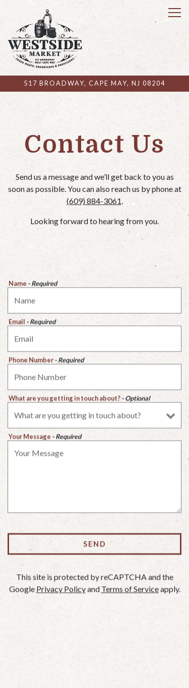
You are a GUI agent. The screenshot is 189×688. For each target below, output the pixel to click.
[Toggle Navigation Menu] (174, 12)
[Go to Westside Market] (94, 83)
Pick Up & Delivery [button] (94, 676)
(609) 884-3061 (94, 201)
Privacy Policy (61, 590)
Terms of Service (130, 590)
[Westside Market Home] (45, 38)
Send (94, 544)
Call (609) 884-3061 (94, 654)
